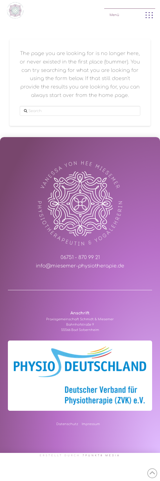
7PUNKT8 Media (102, 455)
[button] (129, 13)
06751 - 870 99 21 (80, 257)
